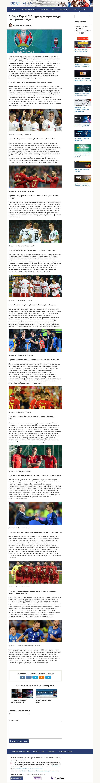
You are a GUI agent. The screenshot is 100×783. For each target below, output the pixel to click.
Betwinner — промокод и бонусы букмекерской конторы (82, 154)
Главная (15, 9)
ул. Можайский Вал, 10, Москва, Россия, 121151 (29, 768)
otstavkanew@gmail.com (27, 771)
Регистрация (64, 9)
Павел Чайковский (22, 26)
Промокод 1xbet (39, 751)
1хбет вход (52, 751)
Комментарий (14, 720)
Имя (10, 714)
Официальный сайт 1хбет (21, 751)
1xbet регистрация (66, 751)
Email (28, 714)
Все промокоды (83, 38)
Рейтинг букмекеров (28, 9)
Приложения (43, 9)
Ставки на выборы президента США (18, 701)
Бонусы (54, 9)
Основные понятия (79, 9)
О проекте (56, 766)
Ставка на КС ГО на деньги (43, 701)
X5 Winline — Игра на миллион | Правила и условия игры (81, 109)
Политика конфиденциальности (47, 771)
